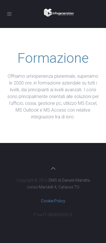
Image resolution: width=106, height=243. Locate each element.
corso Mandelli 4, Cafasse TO (53, 187)
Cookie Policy (53, 201)
